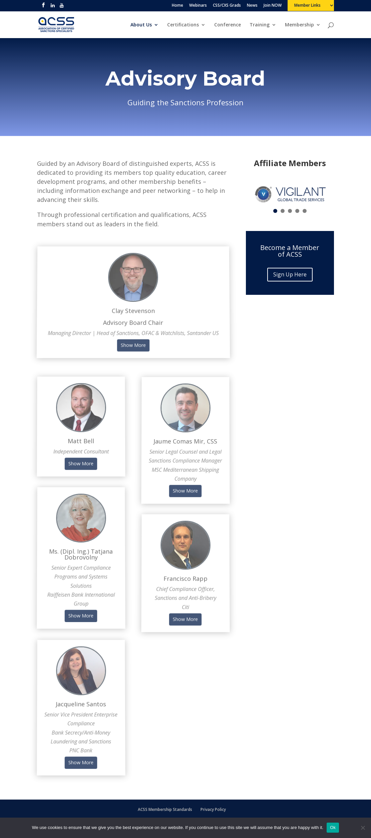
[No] (362, 827)
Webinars (198, 5)
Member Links (307, 5)
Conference (227, 25)
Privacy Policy (213, 809)
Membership (299, 25)
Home (177, 5)
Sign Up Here (290, 274)
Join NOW (273, 5)
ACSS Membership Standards (165, 809)
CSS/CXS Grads (227, 5)
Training (260, 25)
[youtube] (62, 7)
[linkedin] (53, 7)
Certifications (183, 25)
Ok (333, 827)
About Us (141, 25)
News (252, 5)
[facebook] (43, 7)
